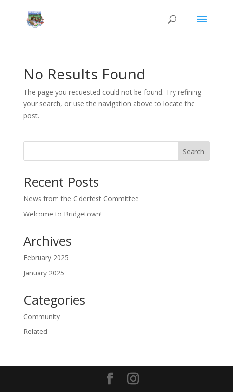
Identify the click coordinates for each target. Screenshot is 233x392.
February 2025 (46, 257)
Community (41, 316)
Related (35, 331)
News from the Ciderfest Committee (81, 198)
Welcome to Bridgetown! (62, 213)
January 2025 (43, 272)
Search (193, 151)
